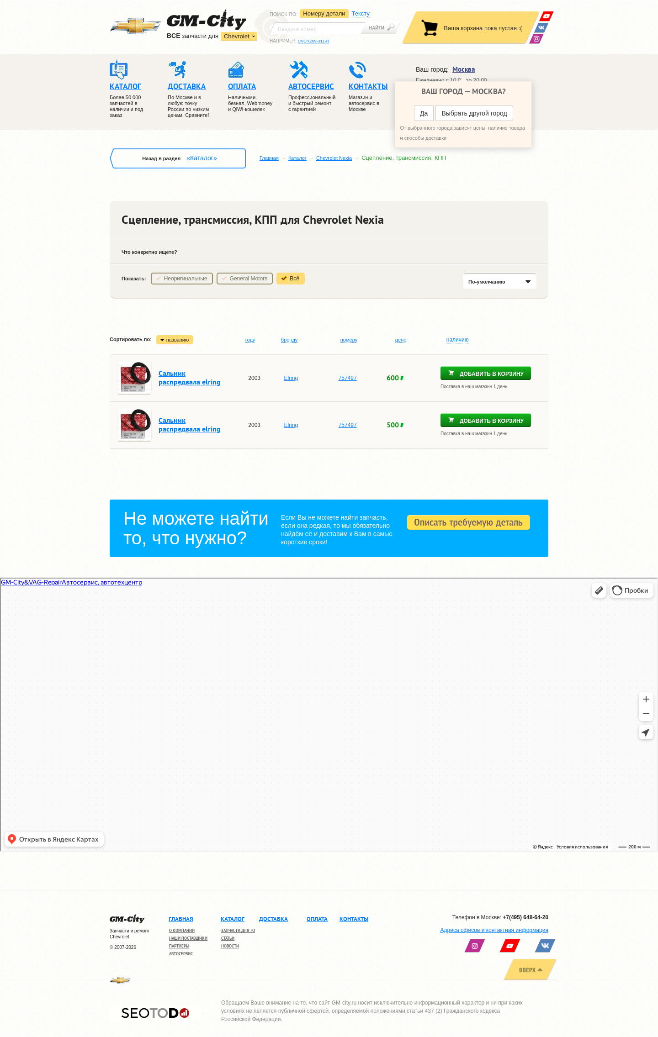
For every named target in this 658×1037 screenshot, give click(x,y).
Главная (269, 158)
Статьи (227, 938)
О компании (182, 930)
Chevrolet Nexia (334, 158)
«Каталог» (201, 158)
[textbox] (317, 28)
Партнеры (179, 945)
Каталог (297, 158)
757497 (348, 378)
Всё (294, 278)
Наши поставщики (188, 938)
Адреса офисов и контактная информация (494, 930)
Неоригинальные (185, 278)
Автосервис (181, 953)
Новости (230, 945)
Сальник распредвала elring (190, 377)
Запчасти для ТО (238, 930)
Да (424, 113)
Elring (291, 378)
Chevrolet (236, 36)
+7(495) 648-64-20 (525, 917)
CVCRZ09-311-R (313, 41)
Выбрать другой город (474, 113)
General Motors (249, 278)
